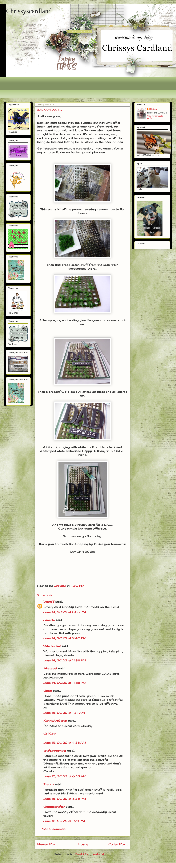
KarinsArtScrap (55, 720)
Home (83, 844)
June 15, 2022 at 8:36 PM (64, 798)
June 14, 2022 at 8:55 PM (64, 612)
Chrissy (153, 109)
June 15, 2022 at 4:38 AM (64, 742)
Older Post (118, 844)
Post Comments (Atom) (93, 854)
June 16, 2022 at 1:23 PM (64, 821)
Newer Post (47, 844)
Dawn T (48, 601)
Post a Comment (53, 829)
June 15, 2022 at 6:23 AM (64, 776)
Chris (47, 690)
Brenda (48, 784)
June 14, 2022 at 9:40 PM (64, 638)
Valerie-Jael (52, 646)
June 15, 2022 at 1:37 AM (64, 712)
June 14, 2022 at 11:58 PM (64, 682)
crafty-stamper (54, 750)
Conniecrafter (54, 806)
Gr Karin (49, 733)
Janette (49, 620)
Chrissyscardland (29, 11)
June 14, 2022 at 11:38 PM (64, 660)
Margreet (50, 668)
